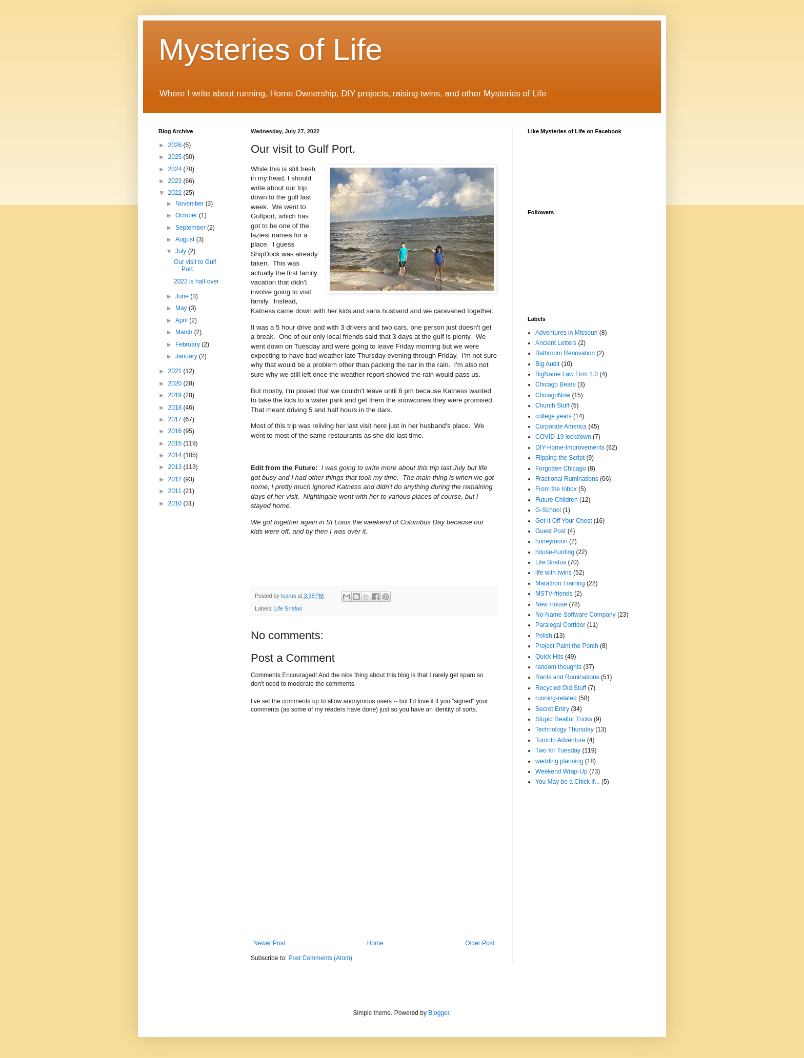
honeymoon (551, 541)
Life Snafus (288, 608)
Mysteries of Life (270, 49)
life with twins (553, 572)
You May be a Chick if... (567, 781)
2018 (176, 407)
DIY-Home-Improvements (570, 447)
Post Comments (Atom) (320, 958)
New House (551, 604)
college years (553, 416)
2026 (176, 145)
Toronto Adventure (560, 740)
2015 (176, 443)
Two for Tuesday (557, 750)
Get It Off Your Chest (563, 520)
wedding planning (559, 761)
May (182, 308)
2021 (176, 371)
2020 (176, 383)
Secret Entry (552, 709)
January (187, 356)
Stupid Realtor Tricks (563, 719)
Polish (543, 635)
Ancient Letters (555, 343)
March (184, 332)
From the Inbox (556, 489)
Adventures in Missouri (566, 332)
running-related (556, 698)
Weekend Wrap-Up (561, 771)
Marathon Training (560, 583)
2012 (176, 479)
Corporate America (561, 426)
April (182, 320)
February (188, 344)
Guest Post (550, 531)
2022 (176, 192)
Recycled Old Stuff (560, 687)
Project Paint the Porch (566, 645)
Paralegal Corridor (560, 624)
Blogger (438, 1012)
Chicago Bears (555, 384)
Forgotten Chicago (560, 468)
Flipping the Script (560, 457)
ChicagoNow (552, 395)
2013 (176, 467)
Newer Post (269, 943)
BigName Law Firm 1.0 (566, 374)
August (185, 239)
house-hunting (554, 552)
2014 (176, 455)
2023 (176, 181)
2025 (176, 156)
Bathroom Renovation (565, 353)
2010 (176, 503)
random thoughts (558, 666)
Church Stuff (552, 405)
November (190, 203)
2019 (176, 395)
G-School (548, 510)
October (187, 215)
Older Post (479, 943)
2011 (176, 491)
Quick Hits (549, 656)
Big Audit (547, 364)
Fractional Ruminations (566, 478)
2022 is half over (196, 281)
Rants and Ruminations (567, 677)
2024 (176, 169)
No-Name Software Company (575, 614)
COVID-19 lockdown (563, 436)
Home (375, 943)
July (181, 251)
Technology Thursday (564, 729)
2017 (176, 419)
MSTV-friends (554, 593)
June (182, 296)
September (191, 227)
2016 (176, 431)
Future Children (556, 499)
